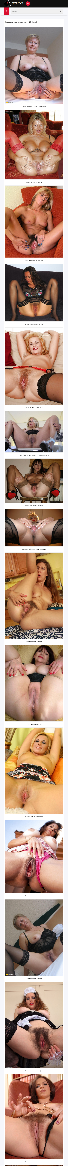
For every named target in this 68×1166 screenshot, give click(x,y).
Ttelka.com (18, 3)
